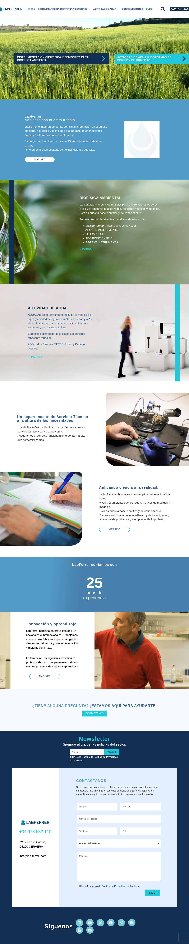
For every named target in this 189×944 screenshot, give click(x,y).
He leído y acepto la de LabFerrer (110, 886)
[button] (162, 9)
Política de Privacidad (106, 757)
